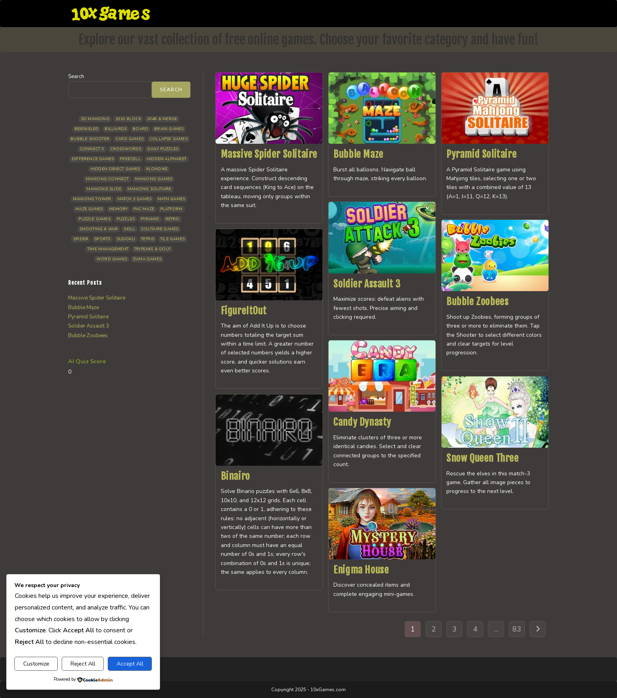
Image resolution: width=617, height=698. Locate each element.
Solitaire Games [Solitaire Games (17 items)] (159, 229)
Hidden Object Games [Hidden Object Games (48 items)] (115, 169)
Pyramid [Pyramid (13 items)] (150, 219)
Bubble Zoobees (477, 302)
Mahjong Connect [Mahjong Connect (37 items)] (107, 179)
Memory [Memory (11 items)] (118, 209)
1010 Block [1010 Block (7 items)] (128, 119)
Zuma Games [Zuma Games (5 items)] (147, 259)
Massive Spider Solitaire (269, 154)
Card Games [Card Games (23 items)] (129, 139)
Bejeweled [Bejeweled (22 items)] (87, 129)
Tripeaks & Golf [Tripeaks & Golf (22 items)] (152, 249)
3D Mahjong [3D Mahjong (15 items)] (95, 119)
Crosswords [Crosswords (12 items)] (125, 149)
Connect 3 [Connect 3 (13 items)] (92, 149)
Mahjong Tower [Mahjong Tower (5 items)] (92, 199)
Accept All (130, 664)
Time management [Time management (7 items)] (107, 249)
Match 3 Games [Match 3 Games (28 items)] (134, 199)
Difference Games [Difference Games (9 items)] (93, 159)
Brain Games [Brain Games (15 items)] (168, 129)
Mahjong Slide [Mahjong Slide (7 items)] (104, 189)
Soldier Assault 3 (366, 284)
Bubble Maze (358, 154)
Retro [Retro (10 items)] (172, 219)
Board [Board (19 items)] (140, 129)
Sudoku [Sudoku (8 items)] (126, 239)
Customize (36, 664)
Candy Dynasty (362, 422)
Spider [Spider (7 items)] (80, 239)
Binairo (235, 476)
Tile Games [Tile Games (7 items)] (172, 239)
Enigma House (361, 570)
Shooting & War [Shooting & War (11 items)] (99, 229)
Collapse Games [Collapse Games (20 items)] (168, 139)
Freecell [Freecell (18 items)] (130, 159)
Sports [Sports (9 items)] (102, 239)
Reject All (83, 664)
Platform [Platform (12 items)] (171, 209)
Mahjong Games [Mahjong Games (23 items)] (154, 179)
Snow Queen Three (482, 458)
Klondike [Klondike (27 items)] (157, 169)
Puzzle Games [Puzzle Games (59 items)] (94, 219)
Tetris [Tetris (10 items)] (147, 239)
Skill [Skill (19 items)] (129, 229)
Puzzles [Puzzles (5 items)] (126, 219)
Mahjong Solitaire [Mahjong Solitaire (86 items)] (149, 189)
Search (76, 76)
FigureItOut (244, 311)
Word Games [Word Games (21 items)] (112, 259)
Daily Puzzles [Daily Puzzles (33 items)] (163, 149)
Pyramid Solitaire (481, 154)
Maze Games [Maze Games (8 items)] (89, 209)
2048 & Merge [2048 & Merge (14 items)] (162, 119)
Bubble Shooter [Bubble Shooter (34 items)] (90, 139)
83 (516, 629)
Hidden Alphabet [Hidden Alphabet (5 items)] (166, 159)
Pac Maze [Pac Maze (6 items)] (143, 209)
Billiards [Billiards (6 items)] (116, 129)
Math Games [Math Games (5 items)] (171, 199)
